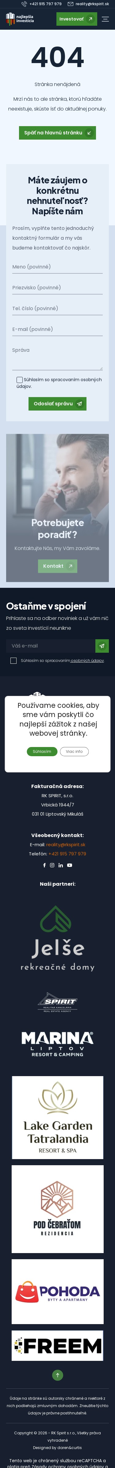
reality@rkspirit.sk (65, 844)
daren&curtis (69, 1447)
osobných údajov (87, 660)
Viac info (74, 751)
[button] (105, 19)
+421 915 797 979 (67, 853)
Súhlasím (42, 751)
